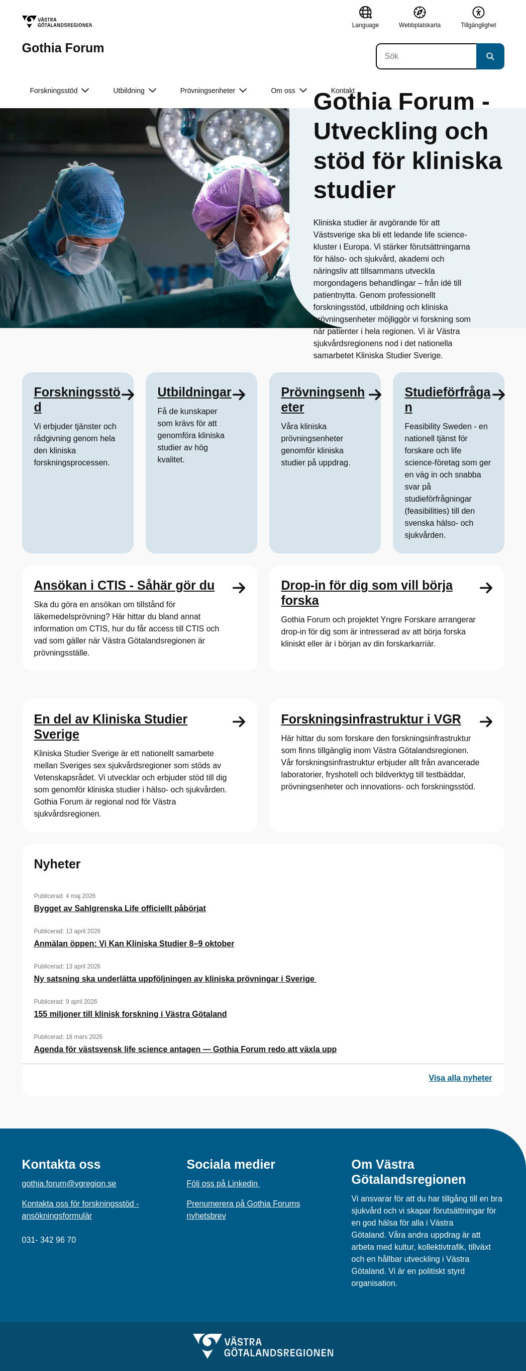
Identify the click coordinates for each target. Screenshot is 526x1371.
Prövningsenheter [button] (213, 91)
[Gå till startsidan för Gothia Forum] (63, 35)
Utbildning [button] (134, 91)
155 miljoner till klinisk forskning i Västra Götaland (130, 1014)
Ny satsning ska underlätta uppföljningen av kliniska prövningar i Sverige (175, 979)
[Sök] (426, 56)
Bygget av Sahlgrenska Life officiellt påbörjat (120, 908)
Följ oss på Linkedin (223, 1183)
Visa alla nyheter (460, 1078)
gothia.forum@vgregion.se (69, 1183)
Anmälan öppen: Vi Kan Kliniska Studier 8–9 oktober (134, 943)
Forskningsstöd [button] (59, 91)
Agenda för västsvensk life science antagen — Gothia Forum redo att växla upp (185, 1049)
